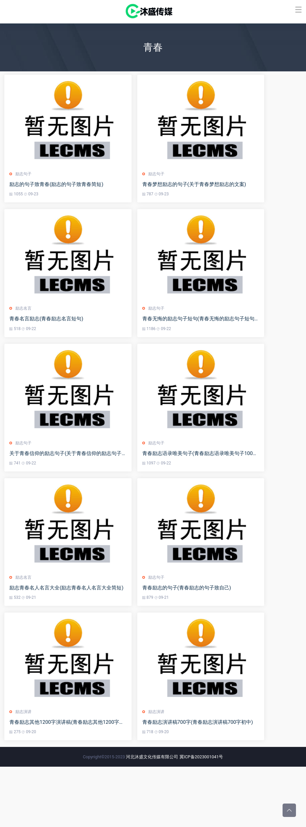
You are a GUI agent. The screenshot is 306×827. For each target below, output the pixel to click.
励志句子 (24, 186)
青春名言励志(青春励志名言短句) (47, 343)
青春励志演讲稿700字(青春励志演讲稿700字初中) (214, 782)
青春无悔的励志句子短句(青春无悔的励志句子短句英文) (221, 343)
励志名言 (24, 332)
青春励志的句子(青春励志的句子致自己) (203, 636)
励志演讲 (24, 771)
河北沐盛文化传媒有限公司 (152, 816)
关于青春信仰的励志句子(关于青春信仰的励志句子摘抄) (72, 489)
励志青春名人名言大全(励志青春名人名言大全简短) (67, 636)
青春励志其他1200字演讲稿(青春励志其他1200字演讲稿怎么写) (75, 782)
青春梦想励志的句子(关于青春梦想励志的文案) (211, 196)
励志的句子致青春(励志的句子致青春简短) (57, 196)
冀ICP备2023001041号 (201, 816)
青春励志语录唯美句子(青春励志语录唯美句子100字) (218, 489)
